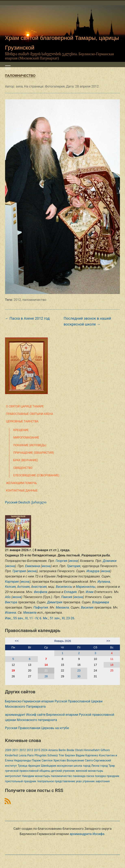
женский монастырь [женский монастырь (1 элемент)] (89, 770)
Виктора (11, 602)
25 (111, 670)
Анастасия (39, 587)
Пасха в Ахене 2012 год (27, 318)
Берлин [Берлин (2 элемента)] (70, 755)
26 (13, 676)
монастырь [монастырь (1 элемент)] (42, 776)
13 (29, 664)
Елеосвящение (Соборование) (36, 475)
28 (46, 676)
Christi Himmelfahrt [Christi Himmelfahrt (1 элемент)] (87, 750)
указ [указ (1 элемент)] (79, 781)
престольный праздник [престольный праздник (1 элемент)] (20, 781)
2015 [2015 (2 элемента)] (37, 750)
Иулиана (104, 582)
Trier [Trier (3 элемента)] (61, 755)
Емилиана (32, 566)
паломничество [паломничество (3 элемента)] (61, 776)
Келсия (10, 587)
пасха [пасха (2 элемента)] (90, 776)
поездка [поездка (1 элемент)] (100, 776)
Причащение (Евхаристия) (33, 452)
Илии (89, 592)
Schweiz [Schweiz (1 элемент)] (52, 755)
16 (79, 664)
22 (62, 670)
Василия (87, 607)
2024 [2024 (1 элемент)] (44, 750)
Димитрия (54, 602)
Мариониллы (86, 587)
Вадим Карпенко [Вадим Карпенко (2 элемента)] (87, 755)
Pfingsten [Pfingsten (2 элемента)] (41, 755)
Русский (11, 502)
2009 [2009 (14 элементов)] (8, 750)
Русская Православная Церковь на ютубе (37, 728)
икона (73, 561)
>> (108, 641)
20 (29, 670)
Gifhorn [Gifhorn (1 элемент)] (105, 750)
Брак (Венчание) (25, 460)
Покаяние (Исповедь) (29, 445)
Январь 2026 (62, 641)
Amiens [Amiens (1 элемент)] (53, 750)
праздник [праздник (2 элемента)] (113, 776)
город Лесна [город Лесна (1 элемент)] (91, 765)
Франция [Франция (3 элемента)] (34, 765)
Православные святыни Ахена (29, 413)
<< (17, 641)
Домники (109, 561)
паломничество (34, 300)
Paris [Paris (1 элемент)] (30, 755)
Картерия (12, 582)
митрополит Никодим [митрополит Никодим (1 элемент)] (19, 776)
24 (95, 670)
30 (79, 676)
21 (46, 670)
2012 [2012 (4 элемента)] (23, 750)
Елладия (70, 592)
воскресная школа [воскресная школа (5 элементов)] (69, 765)
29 (62, 676)
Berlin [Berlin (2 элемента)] (62, 750)
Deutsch (24, 502)
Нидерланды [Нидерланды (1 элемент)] (22, 760)
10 (95, 659)
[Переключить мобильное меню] (8, 67)
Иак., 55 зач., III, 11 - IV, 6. (23, 618)
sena (19, 86)
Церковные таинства (22, 421)
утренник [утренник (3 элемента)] (89, 781)
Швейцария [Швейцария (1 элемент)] (48, 765)
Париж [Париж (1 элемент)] (36, 760)
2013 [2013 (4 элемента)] (30, 750)
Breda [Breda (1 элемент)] (70, 750)
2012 (17, 300)
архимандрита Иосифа (87, 834)
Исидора (92, 571)
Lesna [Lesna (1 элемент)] (23, 755)
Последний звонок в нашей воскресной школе (87, 321)
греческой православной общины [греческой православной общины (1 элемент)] (27, 770)
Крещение (21, 430)
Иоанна (10, 612)
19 (13, 670)
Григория (73, 566)
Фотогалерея (55, 86)
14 (46, 664)
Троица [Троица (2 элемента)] (22, 765)
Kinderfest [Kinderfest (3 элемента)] (11, 755)
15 (62, 664)
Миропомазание (26, 437)
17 (95, 664)
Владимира (100, 602)
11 (111, 659)
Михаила (62, 607)
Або (8, 597)
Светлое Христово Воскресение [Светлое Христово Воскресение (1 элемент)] (63, 760)
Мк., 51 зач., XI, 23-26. (59, 618)
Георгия (61, 561)
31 (95, 676)
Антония (23, 587)
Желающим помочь (21, 483)
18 (111, 664)
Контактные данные (22, 490)
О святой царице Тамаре (25, 406)
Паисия (66, 597)
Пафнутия (40, 607)
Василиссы (64, 587)
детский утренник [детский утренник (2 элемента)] (63, 770)
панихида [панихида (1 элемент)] (79, 776)
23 (79, 670)
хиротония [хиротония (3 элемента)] (103, 781)
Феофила (40, 592)
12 (13, 664)
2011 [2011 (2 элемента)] (15, 750)
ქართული (38, 502)
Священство (23, 467)
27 (29, 676)
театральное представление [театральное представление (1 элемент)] (56, 781)
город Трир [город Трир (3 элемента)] (107, 765)
